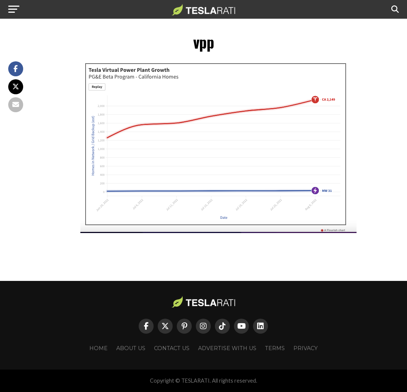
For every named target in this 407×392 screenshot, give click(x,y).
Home (98, 348)
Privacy (305, 348)
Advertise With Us (227, 348)
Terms (275, 348)
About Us (130, 348)
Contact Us (171, 348)
